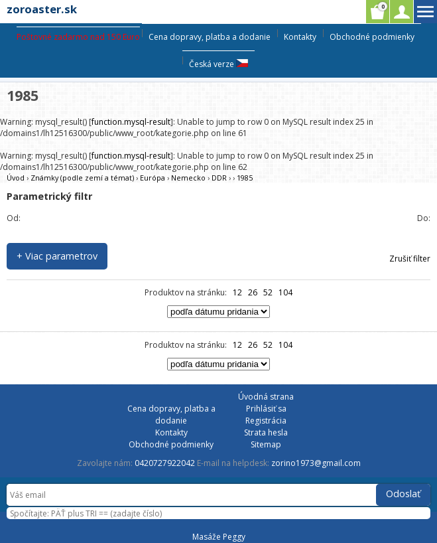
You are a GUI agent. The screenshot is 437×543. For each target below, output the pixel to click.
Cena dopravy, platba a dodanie (210, 36)
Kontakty (300, 36)
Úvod (16, 178)
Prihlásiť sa (266, 408)
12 (237, 292)
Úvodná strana (266, 396)
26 (252, 292)
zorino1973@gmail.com (316, 463)
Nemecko (188, 178)
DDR (219, 178)
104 (285, 292)
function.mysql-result (131, 121)
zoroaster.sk (42, 9)
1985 (245, 178)
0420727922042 (165, 463)
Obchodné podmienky (372, 36)
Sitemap (266, 444)
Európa (152, 178)
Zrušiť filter (409, 258)
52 (268, 292)
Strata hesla (266, 432)
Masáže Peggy (218, 536)
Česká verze (218, 64)
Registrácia (265, 420)
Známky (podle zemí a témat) (82, 178)
